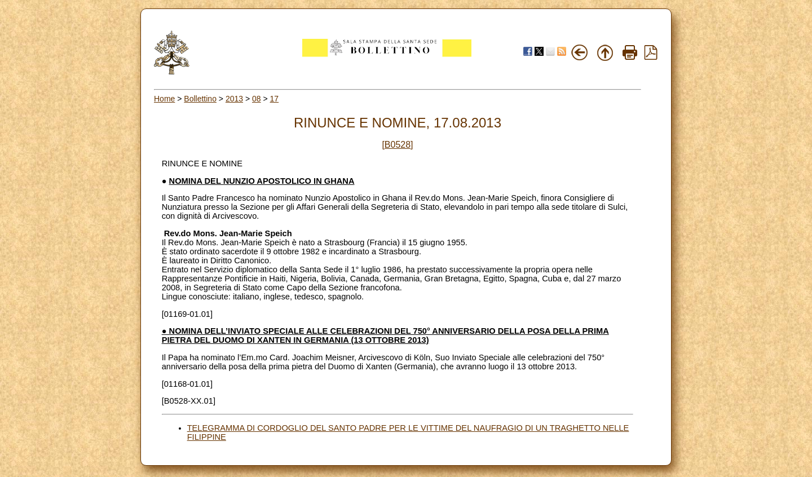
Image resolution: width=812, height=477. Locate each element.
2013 (234, 98)
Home (164, 98)
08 (256, 98)
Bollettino (200, 98)
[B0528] (397, 144)
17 (274, 98)
